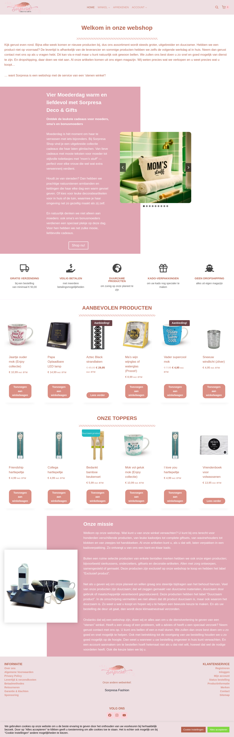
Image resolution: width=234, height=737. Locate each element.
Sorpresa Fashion (117, 690)
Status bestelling (219, 679)
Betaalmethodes (14, 683)
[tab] (144, 206)
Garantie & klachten (16, 691)
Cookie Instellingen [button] (193, 729)
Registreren (222, 668)
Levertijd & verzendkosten (20, 679)
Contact (225, 691)
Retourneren (12, 687)
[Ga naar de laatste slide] (123, 167)
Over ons (10, 668)
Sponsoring (11, 695)
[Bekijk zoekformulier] (217, 7)
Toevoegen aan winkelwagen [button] (20, 391)
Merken (225, 687)
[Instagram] (117, 715)
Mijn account (222, 675)
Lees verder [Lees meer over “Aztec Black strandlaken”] (97, 395)
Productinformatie (218, 683)
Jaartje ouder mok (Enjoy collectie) (18, 361)
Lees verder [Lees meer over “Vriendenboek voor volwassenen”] (214, 500)
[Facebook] (110, 715)
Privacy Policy (13, 675)
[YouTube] (124, 715)
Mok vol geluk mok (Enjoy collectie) (134, 472)
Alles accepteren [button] (218, 729)
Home (91, 7)
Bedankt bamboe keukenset (93, 472)
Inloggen (224, 672)
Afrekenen (121, 7)
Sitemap (225, 695)
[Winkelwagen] (226, 7)
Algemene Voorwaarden (18, 672)
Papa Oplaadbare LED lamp (56, 361)
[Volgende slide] (188, 167)
